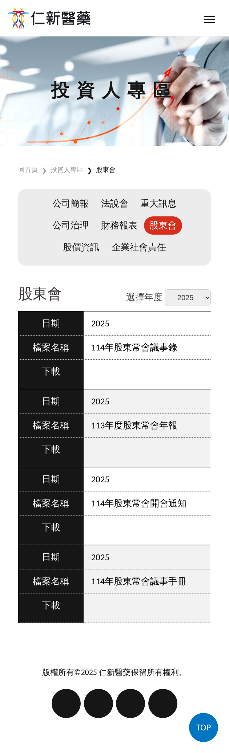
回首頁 (28, 170)
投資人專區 (67, 170)
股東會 (106, 170)
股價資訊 (81, 247)
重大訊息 (158, 203)
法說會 (114, 203)
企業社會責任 (139, 247)
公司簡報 (70, 203)
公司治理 (70, 225)
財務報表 (119, 225)
